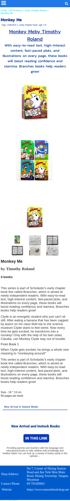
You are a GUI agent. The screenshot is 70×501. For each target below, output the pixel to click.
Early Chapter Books (36, 10)
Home (4, 10)
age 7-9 (42, 25)
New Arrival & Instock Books (21, 406)
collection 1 (12, 25)
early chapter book (28, 25)
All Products (16, 10)
